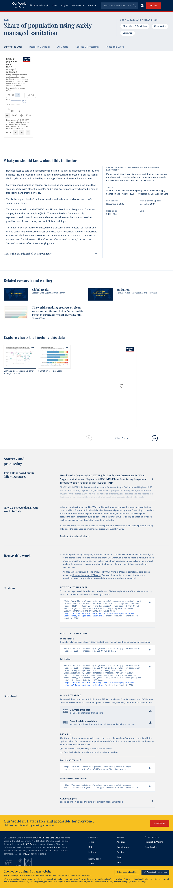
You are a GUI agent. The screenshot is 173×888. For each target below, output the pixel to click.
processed (142, 194)
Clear (163, 81)
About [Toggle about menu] (91, 5)
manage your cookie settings (133, 882)
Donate (153, 5)
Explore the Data (13, 47)
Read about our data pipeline (74, 536)
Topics (91, 849)
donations (44, 876)
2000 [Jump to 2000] (16, 136)
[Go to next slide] (155, 438)
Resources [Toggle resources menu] (78, 5)
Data (54, 5)
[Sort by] (145, 74)
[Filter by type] (148, 93)
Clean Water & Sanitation (135, 26)
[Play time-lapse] (8, 136)
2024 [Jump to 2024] (121, 136)
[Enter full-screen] (122, 146)
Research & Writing (39, 47)
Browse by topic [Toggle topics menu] (39, 5)
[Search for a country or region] (148, 67)
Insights (64, 5)
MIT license (54, 854)
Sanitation (127, 33)
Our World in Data (19, 5)
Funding (120, 859)
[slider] (22, 136)
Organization (123, 854)
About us (121, 849)
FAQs (27, 861)
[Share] (116, 146)
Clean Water (160, 26)
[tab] (13, 74)
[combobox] (119, 5)
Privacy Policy (112, 882)
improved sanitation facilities (145, 174)
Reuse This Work (115, 47)
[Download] (110, 146)
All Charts (62, 47)
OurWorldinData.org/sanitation (19, 148)
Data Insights (151, 854)
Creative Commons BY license (86, 575)
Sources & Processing (87, 47)
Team (119, 864)
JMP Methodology (55, 221)
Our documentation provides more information (97, 747)
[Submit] (134, 5)
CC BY (35, 148)
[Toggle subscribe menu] (142, 5)
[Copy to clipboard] (146, 602)
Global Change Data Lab (46, 845)
